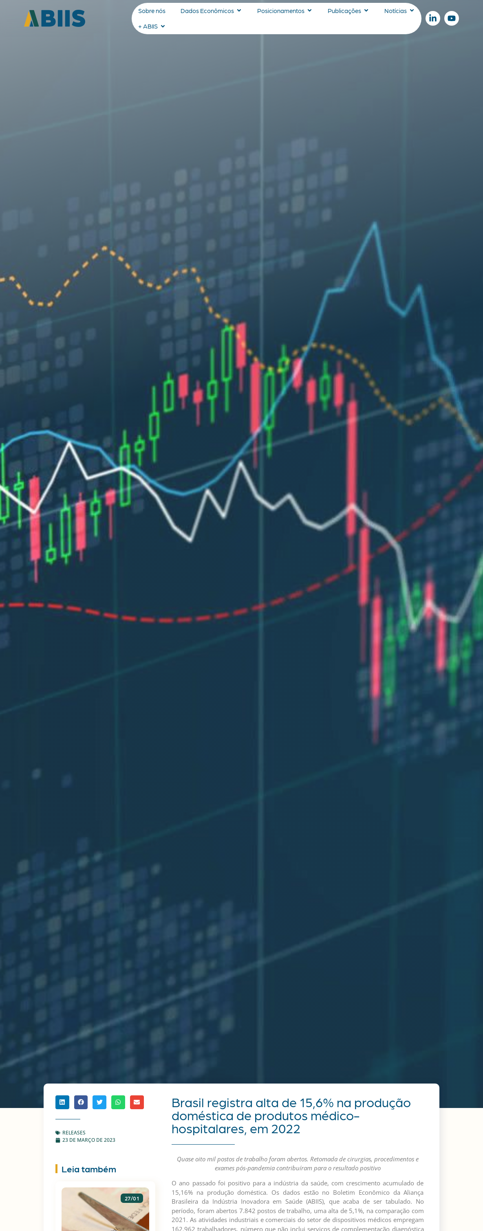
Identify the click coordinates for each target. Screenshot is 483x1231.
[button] (62, 1102)
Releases (74, 1132)
